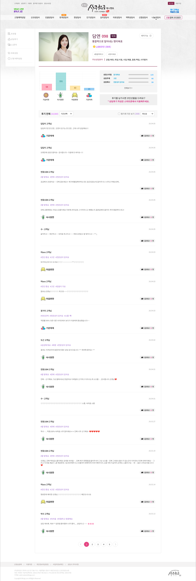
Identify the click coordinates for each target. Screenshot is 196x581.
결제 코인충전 (173, 17)
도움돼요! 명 (147, 135)
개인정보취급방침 (42, 564)
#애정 (54, 345)
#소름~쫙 (68, 315)
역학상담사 (130, 17)
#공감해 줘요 (46, 345)
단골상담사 (49, 17)
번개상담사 (64, 17)
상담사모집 (47, 3)
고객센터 (17, 3)
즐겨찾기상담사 (38, 3)
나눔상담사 (156, 17)
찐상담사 (77, 17)
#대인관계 (45, 315)
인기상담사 (90, 17)
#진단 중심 (45, 257)
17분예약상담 (19, 17)
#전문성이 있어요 (62, 177)
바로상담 (13, 53)
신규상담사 (35, 17)
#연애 (52, 177)
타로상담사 (117, 17)
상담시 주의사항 (73, 564)
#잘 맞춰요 (45, 177)
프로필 (12, 33)
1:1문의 (12, 44)
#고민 (52, 257)
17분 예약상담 (15, 58)
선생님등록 (18, 564)
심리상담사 (104, 17)
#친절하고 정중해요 (65, 518)
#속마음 (53, 518)
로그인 (171, 3)
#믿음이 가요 (61, 286)
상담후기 (23, 3)
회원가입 (178, 3)
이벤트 (30, 3)
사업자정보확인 (58, 564)
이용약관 (29, 564)
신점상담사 (143, 17)
